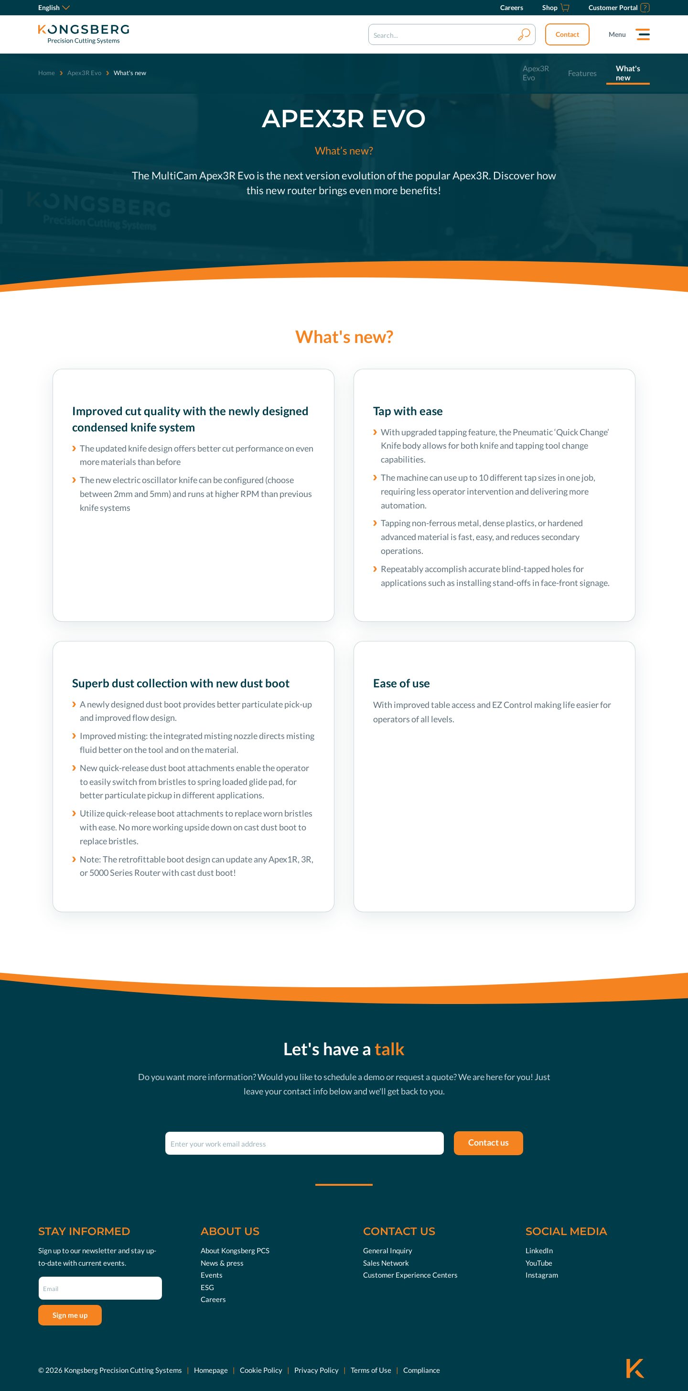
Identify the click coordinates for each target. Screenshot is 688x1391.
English (54, 7)
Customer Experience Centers (410, 1274)
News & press (222, 1263)
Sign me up (70, 1315)
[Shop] (556, 7)
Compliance (421, 1370)
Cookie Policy (261, 1370)
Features (582, 72)
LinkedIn (539, 1250)
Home (46, 73)
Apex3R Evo (84, 73)
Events (212, 1274)
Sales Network (386, 1263)
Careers (213, 1299)
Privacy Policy (316, 1370)
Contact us (488, 1142)
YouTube (539, 1263)
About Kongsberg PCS (235, 1250)
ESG (207, 1287)
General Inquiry (387, 1250)
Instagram (542, 1274)
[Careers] (512, 7)
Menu (617, 34)
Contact (567, 34)
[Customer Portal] (619, 7)
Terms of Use (371, 1370)
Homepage (211, 1370)
